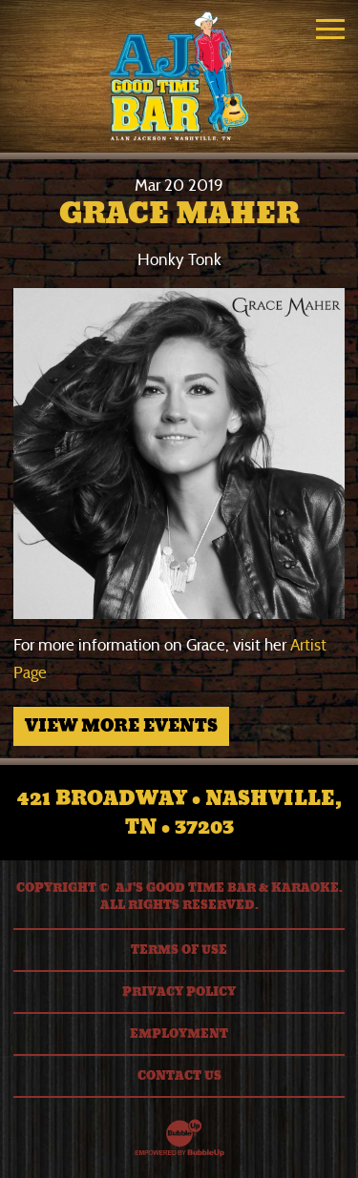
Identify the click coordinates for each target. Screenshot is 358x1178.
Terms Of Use (179, 950)
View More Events (121, 726)
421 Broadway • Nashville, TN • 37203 (179, 812)
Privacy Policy (179, 992)
